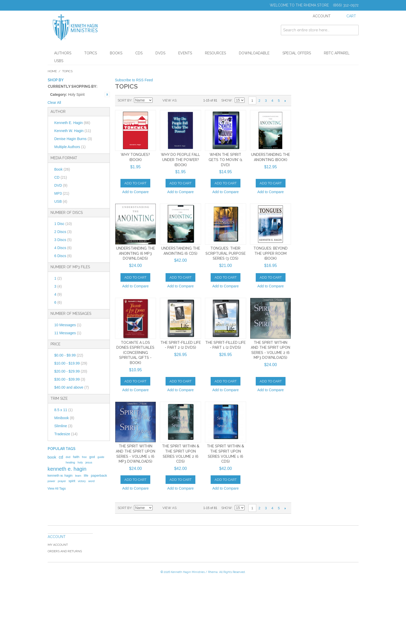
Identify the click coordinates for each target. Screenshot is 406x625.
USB (60, 201)
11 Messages (67, 333)
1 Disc (63, 224)
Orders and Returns (65, 551)
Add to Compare (135, 192)
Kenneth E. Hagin (72, 123)
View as (169, 100)
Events (185, 53)
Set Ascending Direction (157, 100)
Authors (62, 53)
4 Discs (63, 248)
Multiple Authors (70, 147)
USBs (58, 61)
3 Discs (63, 240)
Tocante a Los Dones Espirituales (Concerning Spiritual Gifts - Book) (135, 352)
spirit (71, 481)
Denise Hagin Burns (73, 139)
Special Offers (296, 53)
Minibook (64, 418)
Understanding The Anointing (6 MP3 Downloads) (135, 253)
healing (70, 462)
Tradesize (66, 434)
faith (76, 457)
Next (285, 101)
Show (226, 100)
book (52, 457)
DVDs (160, 53)
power (51, 481)
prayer (62, 481)
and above (71, 387)
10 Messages (67, 325)
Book (62, 169)
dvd (68, 457)
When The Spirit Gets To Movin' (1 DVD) (226, 159)
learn (78, 475)
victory (82, 481)
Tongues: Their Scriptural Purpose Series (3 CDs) (225, 253)
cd (61, 457)
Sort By (125, 100)
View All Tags (57, 488)
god (92, 457)
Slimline (63, 426)
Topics (90, 53)
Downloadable (254, 53)
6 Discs (63, 256)
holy (80, 462)
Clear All (54, 102)
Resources (215, 53)
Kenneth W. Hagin (72, 131)
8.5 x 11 (63, 410)
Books (116, 53)
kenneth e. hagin (67, 469)
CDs (139, 53)
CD (60, 177)
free (84, 457)
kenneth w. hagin (60, 475)
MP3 (61, 193)
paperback (99, 475)
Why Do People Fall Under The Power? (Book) (180, 159)
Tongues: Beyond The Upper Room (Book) (270, 253)
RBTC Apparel (337, 53)
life (86, 475)
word (91, 481)
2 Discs (63, 232)
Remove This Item (107, 94)
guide (100, 457)
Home (52, 71)
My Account (58, 545)
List (191, 100)
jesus (89, 462)
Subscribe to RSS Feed (134, 80)
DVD (61, 185)
